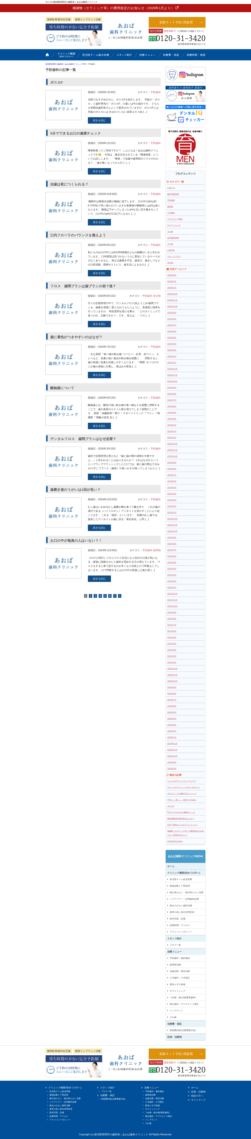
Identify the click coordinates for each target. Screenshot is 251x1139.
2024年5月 (171, 413)
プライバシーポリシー (181, 932)
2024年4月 (171, 419)
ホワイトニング (174, 225)
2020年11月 (172, 675)
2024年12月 (172, 369)
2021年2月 (171, 656)
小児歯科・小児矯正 (180, 977)
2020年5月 (171, 712)
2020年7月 (171, 700)
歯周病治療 (175, 964)
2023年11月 (172, 450)
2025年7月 (171, 325)
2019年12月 (172, 744)
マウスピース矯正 (175, 219)
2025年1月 (171, 363)
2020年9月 (171, 687)
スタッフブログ (174, 256)
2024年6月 (171, 406)
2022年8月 (171, 544)
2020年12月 (172, 669)
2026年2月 (171, 281)
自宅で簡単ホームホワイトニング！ (182, 825)
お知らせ (171, 188)
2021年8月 (171, 619)
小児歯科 (171, 213)
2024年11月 (172, 375)
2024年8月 (171, 394)
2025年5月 (171, 338)
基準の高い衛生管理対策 (182, 912)
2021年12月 (172, 594)
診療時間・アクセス (180, 925)
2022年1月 (171, 587)
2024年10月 (172, 381)
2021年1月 (171, 662)
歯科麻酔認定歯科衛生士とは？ (180, 818)
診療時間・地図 (194, 56)
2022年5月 (171, 562)
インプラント (176, 1010)
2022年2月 (171, 581)
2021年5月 (171, 637)
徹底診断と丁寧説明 (180, 886)
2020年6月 (171, 706)
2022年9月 (171, 537)
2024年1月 (171, 438)
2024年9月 (171, 388)
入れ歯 (170, 231)
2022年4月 (171, 569)
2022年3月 (171, 575)
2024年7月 (171, 400)
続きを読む (99, 120)
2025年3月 (171, 350)
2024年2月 (171, 431)
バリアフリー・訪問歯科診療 (184, 899)
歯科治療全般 (173, 194)
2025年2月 (171, 356)
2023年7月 (171, 475)
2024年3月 (171, 425)
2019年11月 (172, 750)
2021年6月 (171, 631)
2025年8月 (171, 319)
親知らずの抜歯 (177, 984)
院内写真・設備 (177, 918)
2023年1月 (171, 512)
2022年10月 (172, 531)
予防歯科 (155, 92)
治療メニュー (148, 56)
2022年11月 (172, 525)
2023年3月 (171, 500)
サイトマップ (198, 1099)
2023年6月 (171, 481)
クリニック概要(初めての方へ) (66, 56)
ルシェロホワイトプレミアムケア (181, 781)
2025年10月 (172, 306)
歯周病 (157, 550)
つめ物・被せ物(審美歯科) (183, 997)
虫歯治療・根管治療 (180, 971)
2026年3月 (171, 275)
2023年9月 (171, 462)
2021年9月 (171, 612)
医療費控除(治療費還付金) (183, 1030)
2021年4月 (171, 644)
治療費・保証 (171, 56)
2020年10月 (172, 681)
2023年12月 (172, 444)
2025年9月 (171, 313)
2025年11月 (172, 300)
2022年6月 (171, 556)
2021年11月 (172, 600)
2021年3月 (171, 650)
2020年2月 (171, 731)
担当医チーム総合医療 (96, 56)
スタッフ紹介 (125, 56)
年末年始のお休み (175, 841)
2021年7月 (171, 625)
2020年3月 (171, 725)
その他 (170, 244)
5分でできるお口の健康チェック (181, 812)
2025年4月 (171, 344)
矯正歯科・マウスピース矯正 (184, 1004)
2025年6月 (171, 331)
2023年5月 (171, 487)
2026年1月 (171, 288)
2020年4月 (171, 719)
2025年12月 (172, 294)
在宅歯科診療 (173, 238)
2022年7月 (171, 550)
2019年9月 (171, 762)
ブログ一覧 (175, 945)
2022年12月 (172, 519)
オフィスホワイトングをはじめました (183, 787)
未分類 (157, 295)
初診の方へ (197, 1095)
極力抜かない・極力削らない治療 (186, 892)
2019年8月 (171, 768)
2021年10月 (172, 606)
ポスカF (170, 806)
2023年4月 (171, 494)
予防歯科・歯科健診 (180, 958)
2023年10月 (172, 456)
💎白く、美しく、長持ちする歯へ (182, 800)
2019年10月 (172, 756)
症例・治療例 (174, 1037)
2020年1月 (171, 737)
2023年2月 (171, 506)
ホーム (49, 56)
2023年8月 (171, 469)
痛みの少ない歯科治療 (181, 905)
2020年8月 (171, 694)
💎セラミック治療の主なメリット (182, 793)
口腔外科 (171, 250)
